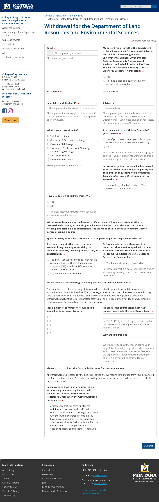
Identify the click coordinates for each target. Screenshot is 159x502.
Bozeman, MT (100, 475)
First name (54, 91)
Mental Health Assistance (55, 491)
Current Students (10, 482)
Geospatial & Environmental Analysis (67, 140)
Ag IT (5, 52)
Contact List (48, 470)
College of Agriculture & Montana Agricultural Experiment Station (16, 20)
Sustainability (8, 495)
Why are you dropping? (116, 334)
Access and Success (52, 478)
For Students (76, 15)
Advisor (108, 103)
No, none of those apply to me (64, 273)
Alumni (5, 478)
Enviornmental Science (60, 159)
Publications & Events (13, 57)
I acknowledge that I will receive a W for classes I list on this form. (124, 187)
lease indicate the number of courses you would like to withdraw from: (70, 309)
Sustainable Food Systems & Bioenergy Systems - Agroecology (68, 150)
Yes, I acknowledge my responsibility (123, 262)
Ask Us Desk (100, 483)
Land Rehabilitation (58, 155)
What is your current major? (62, 130)
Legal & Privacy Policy (53, 486)
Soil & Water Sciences (59, 136)
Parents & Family (11, 491)
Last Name (110, 91)
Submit (148, 445)
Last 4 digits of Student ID (63, 103)
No (106, 146)
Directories (47, 474)
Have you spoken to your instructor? (69, 195)
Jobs (44, 482)
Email (51, 47)
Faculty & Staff (9, 486)
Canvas (93, 489)
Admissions (8, 474)
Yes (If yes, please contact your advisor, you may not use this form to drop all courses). (127, 141)
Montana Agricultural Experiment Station (18, 34)
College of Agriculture (55, 15)
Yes (106, 76)
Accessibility (8, 470)
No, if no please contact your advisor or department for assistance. (124, 82)
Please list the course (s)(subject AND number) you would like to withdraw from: (128, 309)
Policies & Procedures (13, 48)
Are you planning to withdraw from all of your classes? (126, 132)
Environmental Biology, (60, 144)
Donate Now (10, 120)
